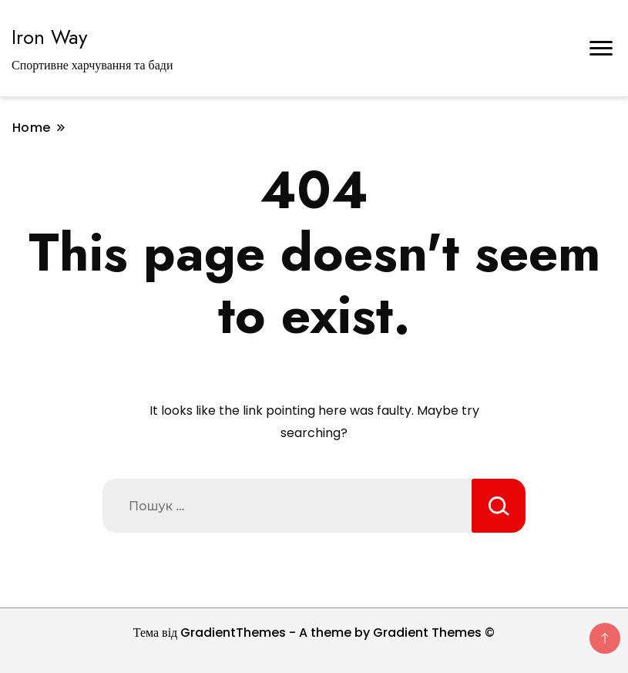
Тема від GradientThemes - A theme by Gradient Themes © (314, 632)
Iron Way (49, 37)
